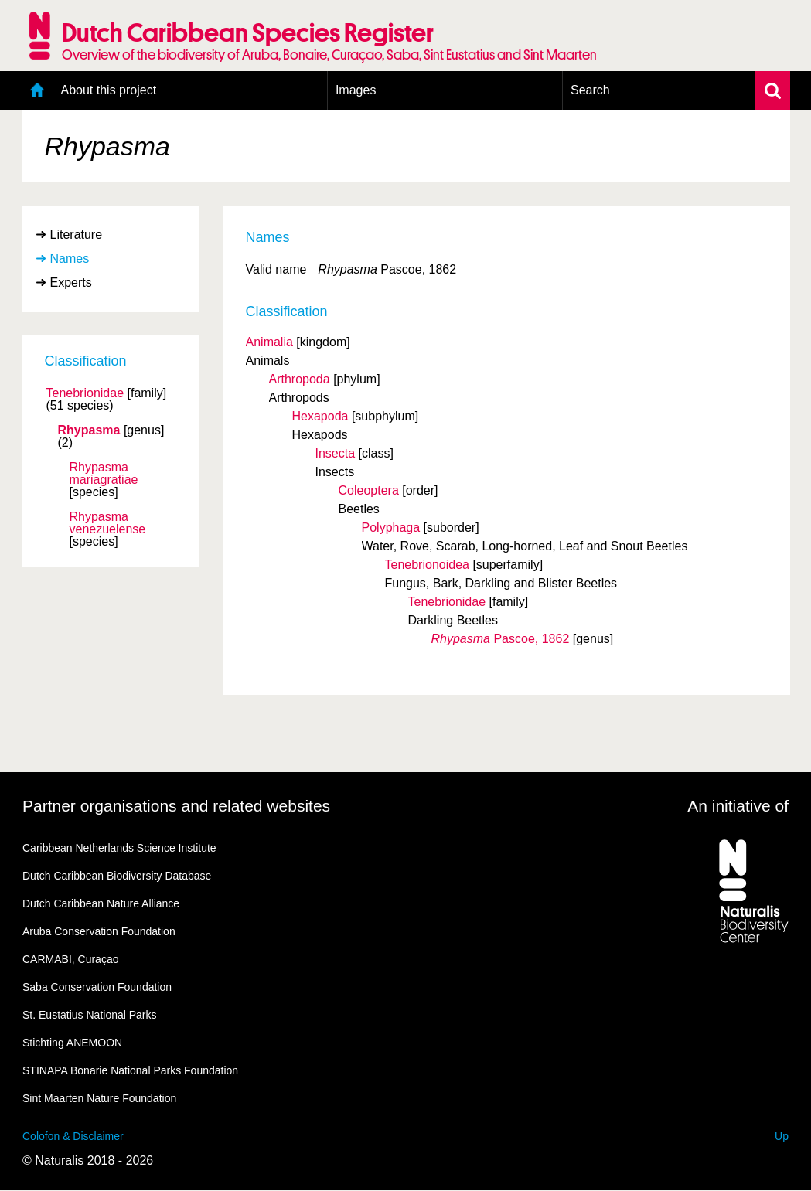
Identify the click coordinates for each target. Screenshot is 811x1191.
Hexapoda (320, 416)
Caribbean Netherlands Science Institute (119, 848)
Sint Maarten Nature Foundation (99, 1098)
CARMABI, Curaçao (70, 959)
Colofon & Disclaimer (73, 1136)
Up (782, 1136)
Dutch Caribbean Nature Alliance (100, 903)
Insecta (335, 453)
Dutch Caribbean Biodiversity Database (116, 875)
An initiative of (738, 806)
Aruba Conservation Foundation (98, 931)
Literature (76, 234)
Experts (71, 282)
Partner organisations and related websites (176, 806)
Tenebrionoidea (427, 564)
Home (37, 90)
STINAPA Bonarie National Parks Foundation (130, 1070)
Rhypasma (89, 430)
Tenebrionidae (85, 393)
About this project (109, 90)
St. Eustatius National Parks (89, 1015)
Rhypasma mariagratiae (104, 473)
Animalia (269, 342)
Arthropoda (299, 379)
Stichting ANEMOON (72, 1042)
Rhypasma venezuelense (108, 523)
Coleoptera (369, 490)
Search (590, 90)
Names (70, 258)
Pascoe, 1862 (500, 638)
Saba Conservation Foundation (97, 987)
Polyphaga (391, 527)
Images (356, 90)
